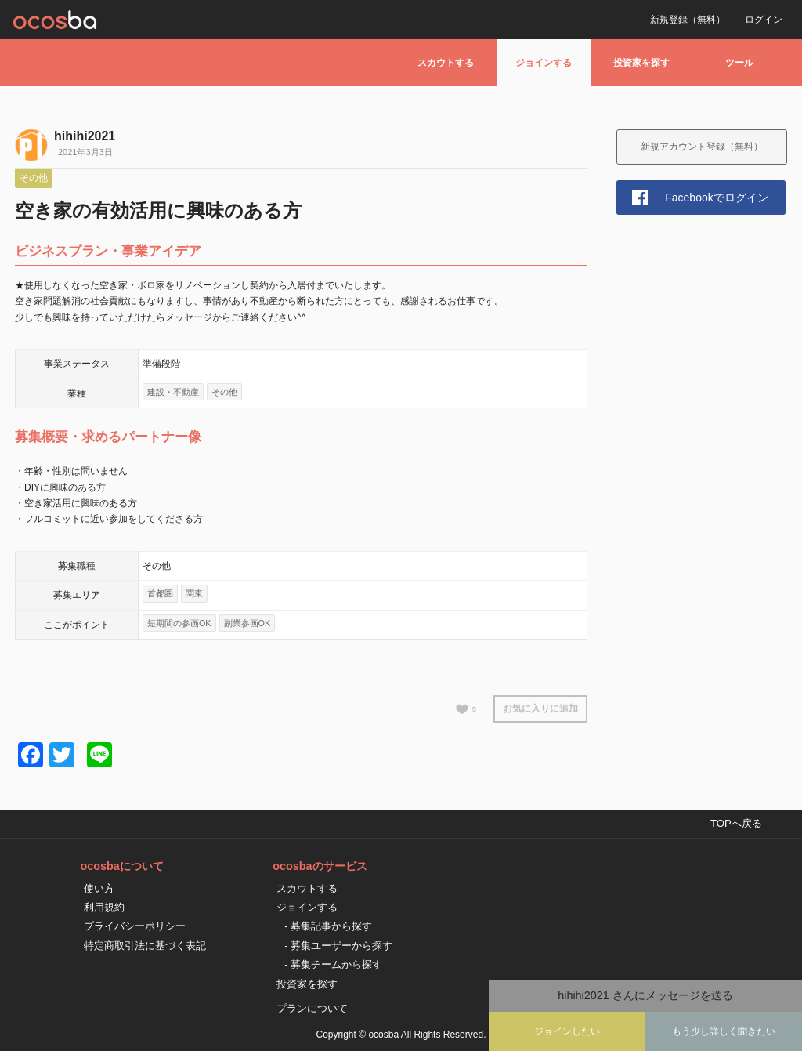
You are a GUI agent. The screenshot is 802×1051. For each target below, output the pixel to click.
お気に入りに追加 (540, 708)
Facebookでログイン (716, 197)
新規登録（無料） (687, 19)
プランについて (312, 1008)
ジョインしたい (567, 1031)
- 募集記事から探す (328, 926)
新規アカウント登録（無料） (702, 146)
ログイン (763, 19)
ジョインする (543, 62)
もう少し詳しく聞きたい (723, 1031)
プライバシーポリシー (135, 926)
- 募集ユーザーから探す (338, 945)
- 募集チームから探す (333, 964)
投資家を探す (641, 62)
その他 (34, 177)
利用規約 (104, 907)
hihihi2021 (84, 136)
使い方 (99, 888)
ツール (739, 62)
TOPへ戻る (736, 823)
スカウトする (445, 62)
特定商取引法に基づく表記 (145, 945)
